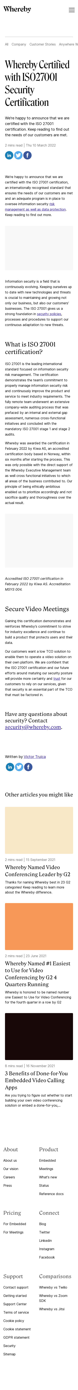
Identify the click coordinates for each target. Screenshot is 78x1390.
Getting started (15, 1296)
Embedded (47, 1160)
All (6, 44)
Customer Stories (43, 44)
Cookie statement (17, 1329)
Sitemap (9, 1354)
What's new (48, 1177)
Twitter (44, 1232)
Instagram (46, 1249)
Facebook (47, 1257)
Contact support (15, 1287)
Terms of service (16, 1312)
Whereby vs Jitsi (51, 1309)
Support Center (15, 1304)
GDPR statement (16, 1337)
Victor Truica (35, 756)
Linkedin (45, 1240)
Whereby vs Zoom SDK (53, 1298)
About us (10, 1160)
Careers (9, 1177)
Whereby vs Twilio (53, 1287)
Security (9, 1346)
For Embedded (14, 1224)
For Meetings (13, 1232)
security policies (49, 314)
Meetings (46, 1169)
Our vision (10, 1169)
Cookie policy (13, 1321)
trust (56, 678)
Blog (42, 1224)
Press (7, 1185)
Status (44, 1185)
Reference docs (51, 1194)
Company (19, 44)
